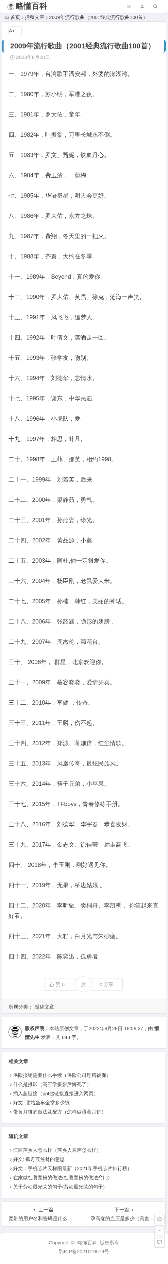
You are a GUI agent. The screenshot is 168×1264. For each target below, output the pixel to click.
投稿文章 (34, 17)
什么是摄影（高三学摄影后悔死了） (52, 1084)
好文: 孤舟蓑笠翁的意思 (39, 1159)
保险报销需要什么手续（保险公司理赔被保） (62, 1075)
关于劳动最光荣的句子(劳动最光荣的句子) (59, 1186)
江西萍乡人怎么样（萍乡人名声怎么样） (57, 1150)
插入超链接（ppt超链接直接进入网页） (55, 1093)
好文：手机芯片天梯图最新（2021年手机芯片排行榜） (72, 1168)
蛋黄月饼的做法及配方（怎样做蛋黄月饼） (59, 1112)
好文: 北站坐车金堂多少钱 (41, 1102)
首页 (12, 17)
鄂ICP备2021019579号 (84, 1251)
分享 (105, 984)
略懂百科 (31, 6)
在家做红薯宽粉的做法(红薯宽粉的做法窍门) (61, 1177)
